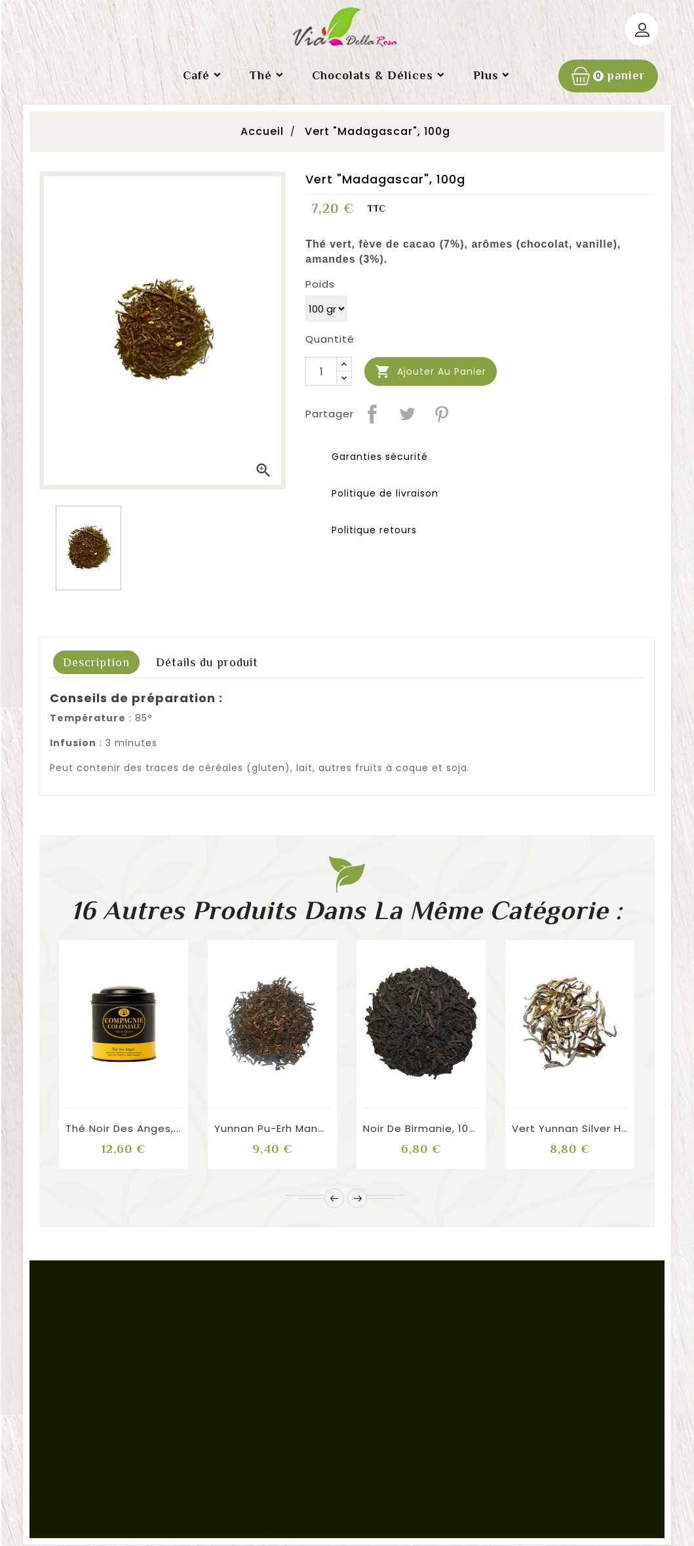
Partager (372, 414)
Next (357, 1198)
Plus (486, 75)
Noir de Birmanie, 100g (422, 1128)
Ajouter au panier (430, 372)
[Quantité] (321, 371)
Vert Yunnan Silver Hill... (574, 1128)
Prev (334, 1198)
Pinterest (442, 414)
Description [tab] (96, 662)
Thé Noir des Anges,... (124, 1128)
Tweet (407, 414)
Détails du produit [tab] (207, 662)
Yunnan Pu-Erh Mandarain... (287, 1128)
